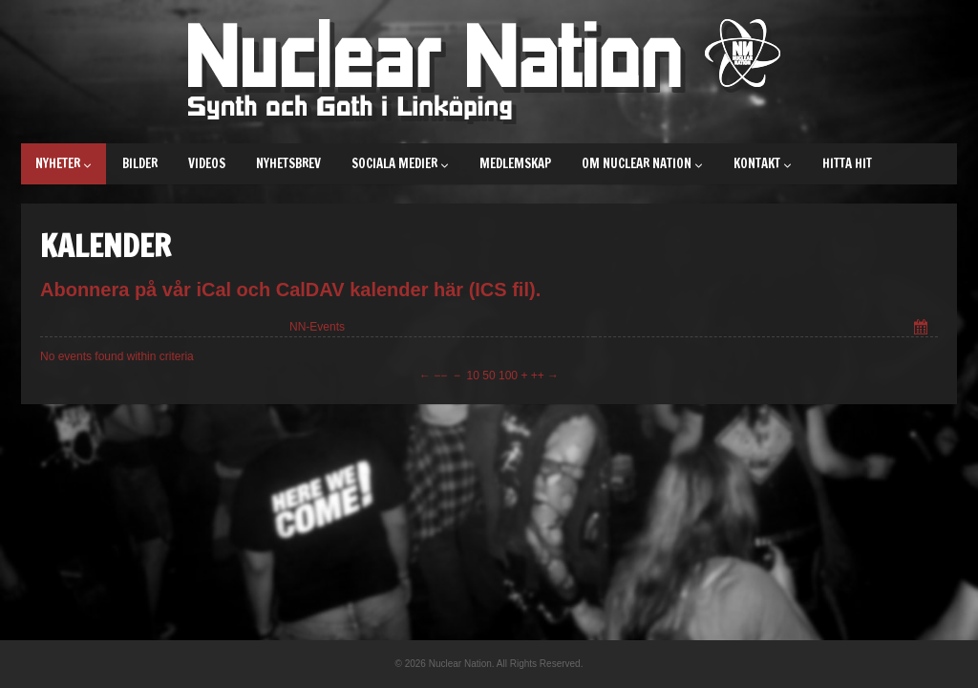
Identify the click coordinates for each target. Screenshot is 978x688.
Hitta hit (847, 163)
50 (488, 375)
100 (508, 375)
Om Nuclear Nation (642, 163)
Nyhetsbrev (288, 163)
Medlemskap (515, 163)
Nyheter (63, 163)
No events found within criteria (117, 356)
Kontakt (763, 163)
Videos (206, 163)
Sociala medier (400, 163)
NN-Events (317, 326)
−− (440, 375)
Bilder (140, 163)
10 (473, 375)
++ (537, 375)
